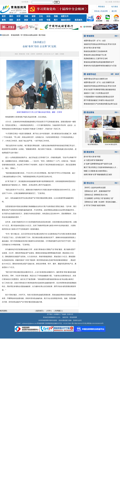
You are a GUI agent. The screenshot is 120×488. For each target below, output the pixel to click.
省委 (112, 74)
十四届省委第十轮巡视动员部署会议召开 (99, 97)
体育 (41, 20)
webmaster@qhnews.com (29, 323)
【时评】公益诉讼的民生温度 (95, 187)
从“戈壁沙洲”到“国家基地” (94, 160)
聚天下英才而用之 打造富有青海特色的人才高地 (102, 167)
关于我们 (50, 314)
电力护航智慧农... (93, 144)
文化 (41, 16)
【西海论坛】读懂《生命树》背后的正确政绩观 (101, 202)
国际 (11, 20)
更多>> (117, 36)
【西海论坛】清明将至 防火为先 (96, 195)
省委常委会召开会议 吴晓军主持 (96, 79)
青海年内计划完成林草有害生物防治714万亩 (100, 66)
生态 (33, 20)
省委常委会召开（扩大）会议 (95, 41)
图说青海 (89, 112)
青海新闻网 (15, 35)
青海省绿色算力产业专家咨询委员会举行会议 (100, 104)
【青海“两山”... (93, 129)
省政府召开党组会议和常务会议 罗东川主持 (100, 44)
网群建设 (101, 6)
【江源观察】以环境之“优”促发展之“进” (99, 198)
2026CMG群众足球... (111, 144)
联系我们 (116, 2)
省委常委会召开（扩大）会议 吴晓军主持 (99, 82)
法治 (48, 16)
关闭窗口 (58, 311)
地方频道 (114, 6)
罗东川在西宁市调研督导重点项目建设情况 (100, 89)
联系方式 (70, 314)
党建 (26, 16)
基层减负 (78, 20)
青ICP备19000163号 (78, 323)
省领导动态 (90, 74)
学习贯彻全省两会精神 (29, 35)
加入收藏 (108, 2)
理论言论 (89, 183)
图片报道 (42, 35)
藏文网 (114, 11)
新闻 (4, 20)
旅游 (26, 20)
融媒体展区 (66, 20)
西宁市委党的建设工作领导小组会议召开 (99, 100)
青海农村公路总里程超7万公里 (95, 55)
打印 (49, 311)
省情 (33, 16)
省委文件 (65, 16)
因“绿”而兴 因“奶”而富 (92, 48)
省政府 (117, 74)
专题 (48, 20)
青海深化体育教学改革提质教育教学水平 (99, 62)
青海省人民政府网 (101, 11)
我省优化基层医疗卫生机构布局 (95, 51)
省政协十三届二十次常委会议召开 (96, 93)
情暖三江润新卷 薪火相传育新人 (96, 171)
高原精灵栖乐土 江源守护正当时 (96, 58)
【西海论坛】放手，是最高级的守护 (97, 191)
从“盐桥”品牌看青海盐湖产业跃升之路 (98, 164)
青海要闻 (89, 36)
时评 (19, 16)
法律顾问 (57, 314)
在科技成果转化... (111, 129)
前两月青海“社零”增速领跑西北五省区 (98, 174)
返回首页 (39, 311)
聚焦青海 (89, 152)
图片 (56, 20)
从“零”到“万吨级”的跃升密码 (94, 205)
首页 (4, 16)
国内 (11, 16)
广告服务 (63, 314)
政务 (19, 20)
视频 (56, 16)
